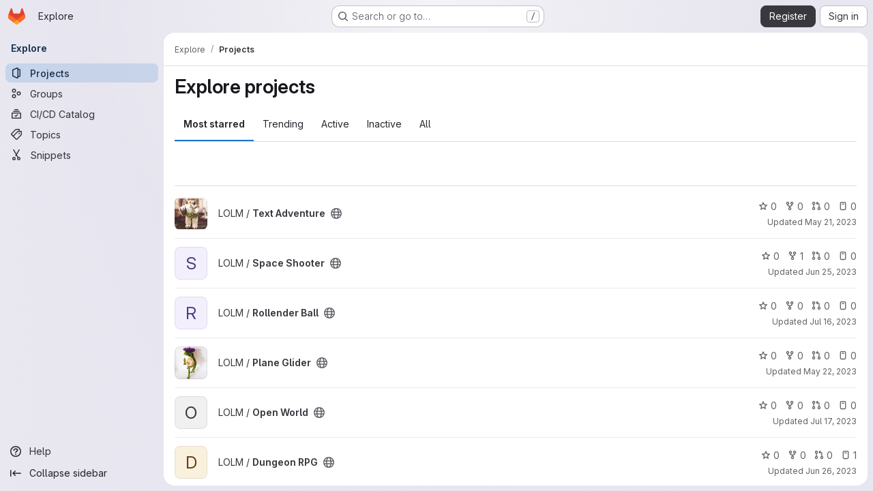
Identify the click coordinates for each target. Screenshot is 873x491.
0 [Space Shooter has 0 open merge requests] (821, 256)
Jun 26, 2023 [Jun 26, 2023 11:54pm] (831, 471)
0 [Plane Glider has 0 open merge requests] (821, 355)
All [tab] (425, 124)
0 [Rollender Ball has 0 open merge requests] (821, 306)
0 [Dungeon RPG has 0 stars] (770, 455)
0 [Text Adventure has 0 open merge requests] (821, 206)
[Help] (81, 451)
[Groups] (81, 93)
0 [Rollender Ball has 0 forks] (794, 306)
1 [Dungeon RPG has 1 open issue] (849, 455)
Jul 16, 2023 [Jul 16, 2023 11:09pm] (833, 321)
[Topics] (81, 134)
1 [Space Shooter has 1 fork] (795, 256)
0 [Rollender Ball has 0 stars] (767, 306)
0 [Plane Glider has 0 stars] (767, 355)
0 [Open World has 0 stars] (767, 405)
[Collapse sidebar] (81, 473)
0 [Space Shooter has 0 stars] (770, 256)
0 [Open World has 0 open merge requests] (821, 405)
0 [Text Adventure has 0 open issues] (847, 206)
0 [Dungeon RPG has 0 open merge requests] (823, 455)
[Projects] (81, 73)
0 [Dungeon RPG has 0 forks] (797, 455)
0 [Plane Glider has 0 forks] (794, 355)
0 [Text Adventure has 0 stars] (767, 206)
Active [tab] (335, 124)
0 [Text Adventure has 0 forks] (794, 206)
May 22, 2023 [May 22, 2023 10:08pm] (830, 371)
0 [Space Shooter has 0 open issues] (847, 256)
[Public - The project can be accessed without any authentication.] (336, 213)
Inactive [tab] (384, 124)
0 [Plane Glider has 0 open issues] (847, 355)
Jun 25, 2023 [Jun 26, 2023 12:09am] (831, 272)
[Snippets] (81, 154)
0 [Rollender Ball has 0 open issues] (847, 306)
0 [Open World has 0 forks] (794, 405)
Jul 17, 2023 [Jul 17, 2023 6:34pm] (833, 421)
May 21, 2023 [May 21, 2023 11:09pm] (831, 222)
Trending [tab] (283, 124)
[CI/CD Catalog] (81, 113)
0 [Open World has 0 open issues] (847, 405)
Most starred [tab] (214, 124)
